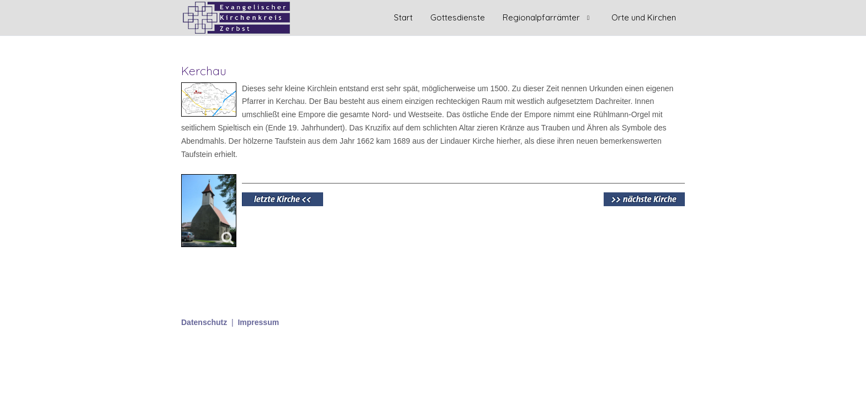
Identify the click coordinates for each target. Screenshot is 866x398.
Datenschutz (204, 322)
